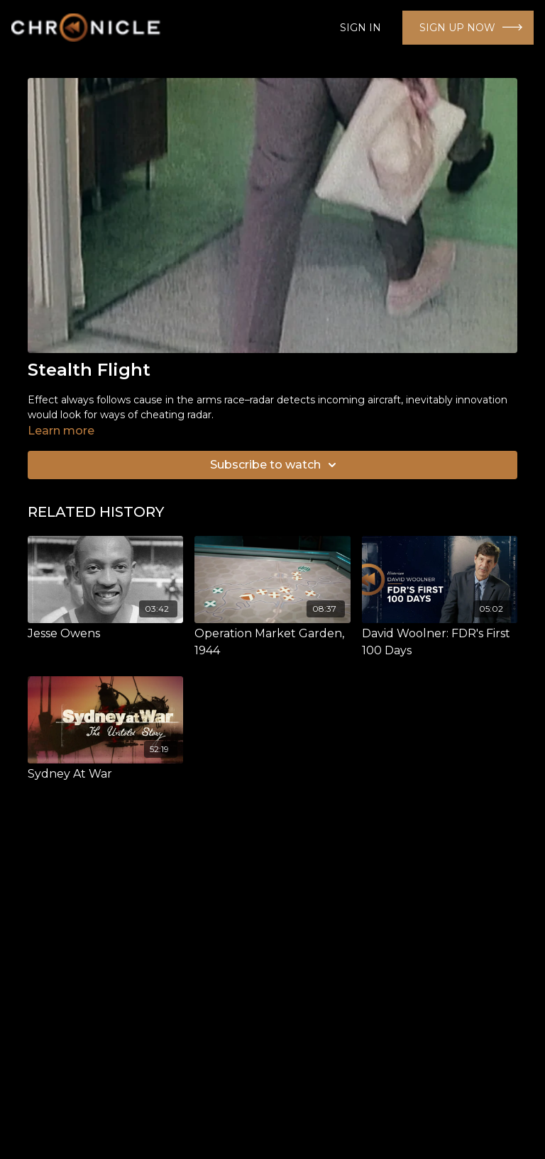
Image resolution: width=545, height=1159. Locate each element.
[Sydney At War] (105, 774)
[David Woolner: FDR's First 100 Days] (439, 642)
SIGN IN (360, 27)
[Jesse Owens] (105, 633)
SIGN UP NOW (457, 27)
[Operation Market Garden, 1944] (272, 642)
